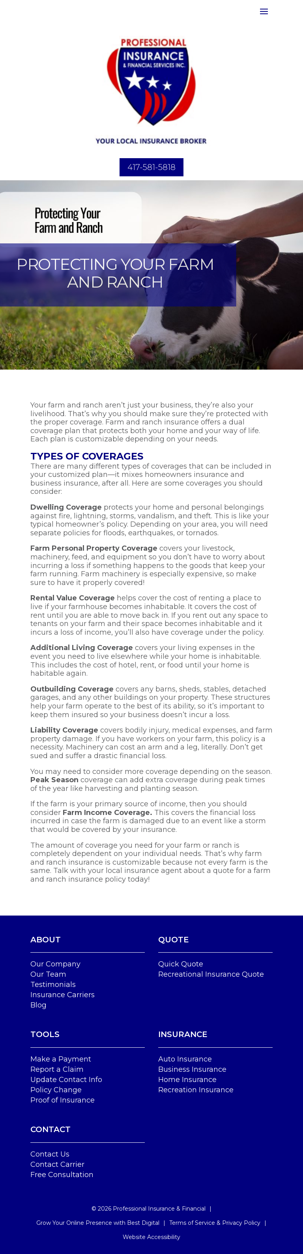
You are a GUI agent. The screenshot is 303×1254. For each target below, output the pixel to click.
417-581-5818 (151, 167)
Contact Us (49, 1154)
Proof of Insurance (62, 1100)
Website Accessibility (151, 1237)
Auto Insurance (185, 1059)
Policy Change (56, 1090)
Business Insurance (192, 1069)
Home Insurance (187, 1079)
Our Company (55, 964)
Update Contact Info (66, 1079)
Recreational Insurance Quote (211, 974)
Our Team (48, 974)
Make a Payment (60, 1059)
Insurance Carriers (62, 994)
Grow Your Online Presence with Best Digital (97, 1222)
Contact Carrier (57, 1164)
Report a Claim (57, 1069)
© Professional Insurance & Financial (149, 1208)
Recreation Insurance (196, 1090)
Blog (38, 1005)
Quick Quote (180, 964)
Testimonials (53, 984)
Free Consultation (62, 1174)
